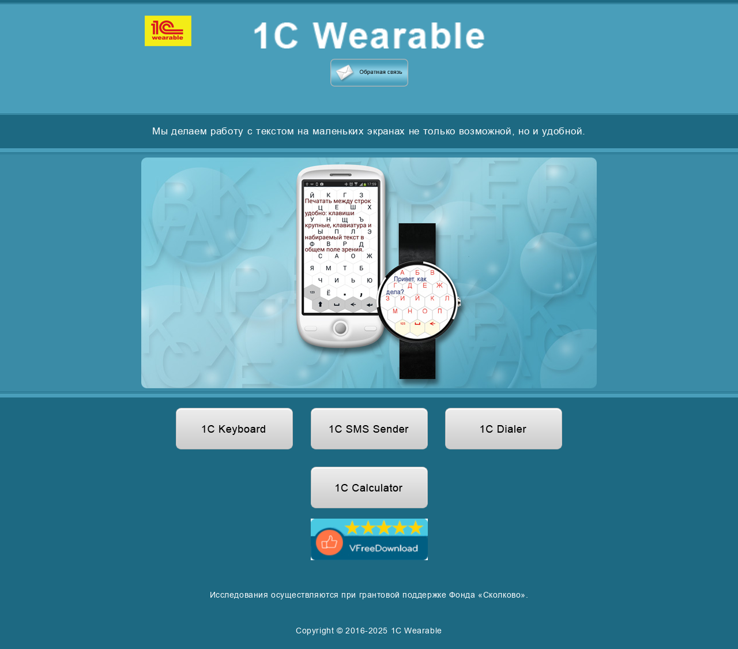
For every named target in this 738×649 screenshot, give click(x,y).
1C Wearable (416, 630)
